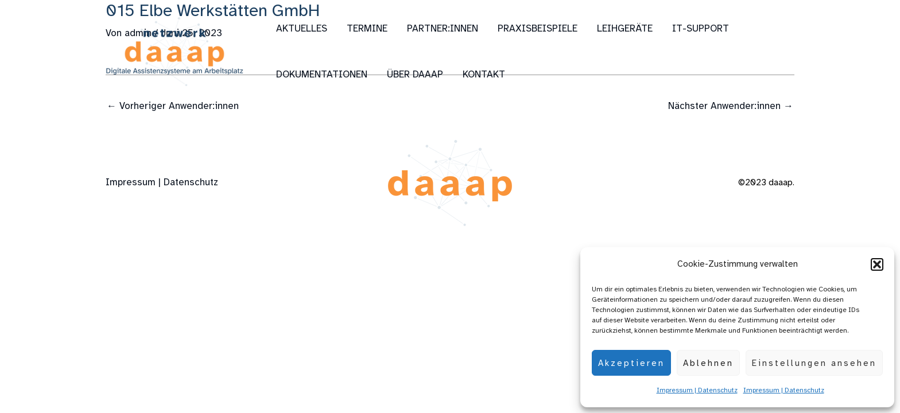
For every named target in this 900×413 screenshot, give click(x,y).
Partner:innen (442, 28)
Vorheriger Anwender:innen (173, 106)
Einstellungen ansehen (814, 363)
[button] (877, 264)
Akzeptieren (631, 363)
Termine (367, 28)
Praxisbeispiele (537, 28)
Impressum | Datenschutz (697, 390)
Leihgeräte (625, 28)
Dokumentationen (321, 74)
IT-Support (700, 28)
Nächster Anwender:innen (730, 106)
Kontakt (484, 74)
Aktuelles (301, 28)
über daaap (415, 74)
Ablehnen (708, 363)
